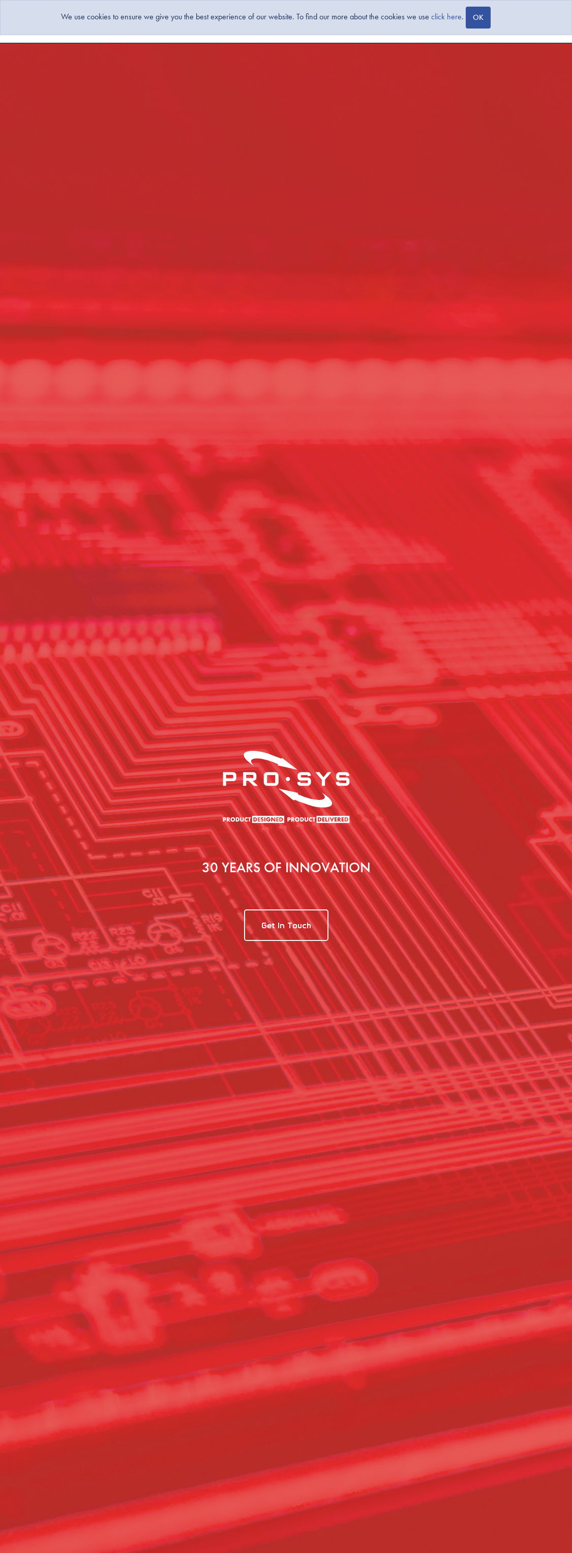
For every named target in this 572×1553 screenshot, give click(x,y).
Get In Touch (286, 925)
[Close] (478, 18)
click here (446, 16)
